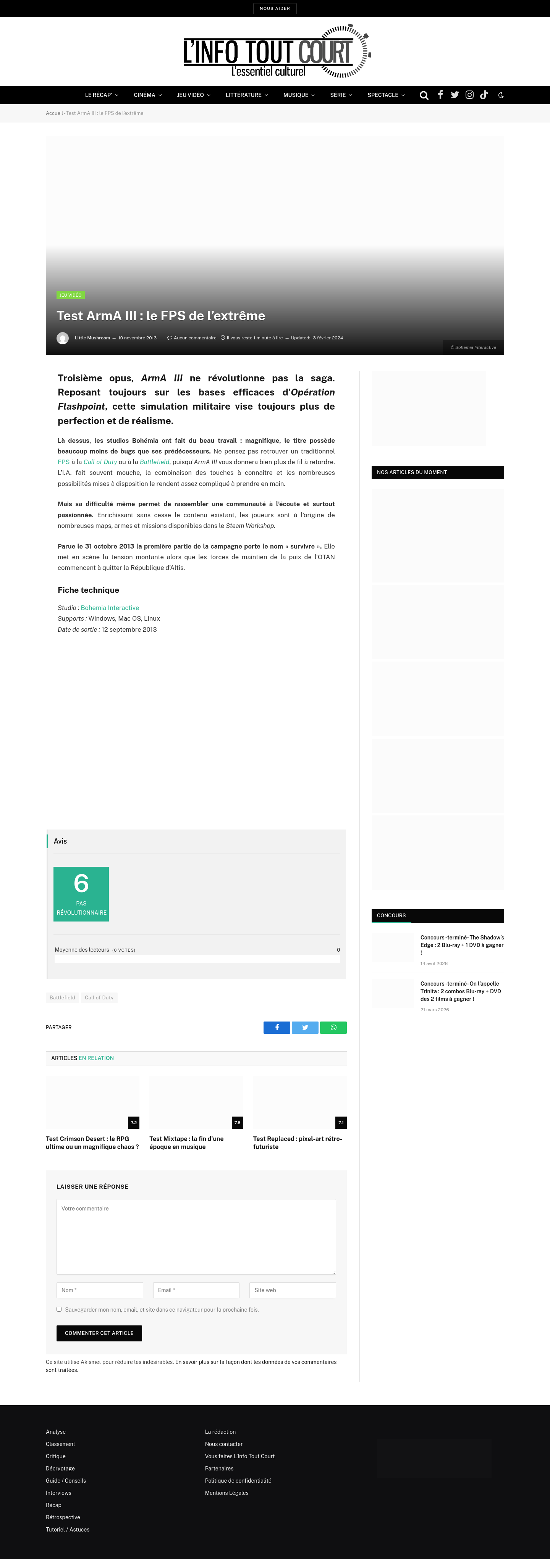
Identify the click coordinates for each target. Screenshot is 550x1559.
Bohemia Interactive (110, 608)
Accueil (54, 113)
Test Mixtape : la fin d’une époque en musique (186, 1143)
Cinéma (144, 95)
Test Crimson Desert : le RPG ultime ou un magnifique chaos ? (92, 1143)
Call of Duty (99, 998)
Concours (391, 915)
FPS (64, 462)
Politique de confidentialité (238, 1481)
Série (338, 95)
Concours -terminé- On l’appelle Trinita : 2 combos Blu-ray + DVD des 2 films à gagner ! (461, 991)
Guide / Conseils (66, 1481)
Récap (53, 1505)
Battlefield (62, 998)
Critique (56, 1456)
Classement (60, 1444)
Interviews (58, 1493)
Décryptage (60, 1468)
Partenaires (219, 1468)
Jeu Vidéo (190, 95)
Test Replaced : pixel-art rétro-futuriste (297, 1143)
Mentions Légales (227, 1493)
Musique (295, 95)
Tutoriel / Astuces (67, 1530)
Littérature (244, 95)
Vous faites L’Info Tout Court (240, 1456)
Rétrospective (63, 1517)
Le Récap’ (98, 95)
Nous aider (275, 8)
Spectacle (382, 95)
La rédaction (220, 1432)
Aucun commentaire (192, 338)
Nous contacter (224, 1444)
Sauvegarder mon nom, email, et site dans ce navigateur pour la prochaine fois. (162, 1310)
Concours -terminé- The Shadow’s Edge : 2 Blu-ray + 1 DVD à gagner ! (462, 945)
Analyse (56, 1432)
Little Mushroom (92, 338)
